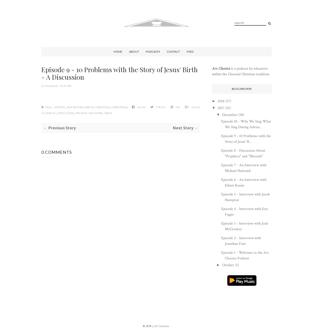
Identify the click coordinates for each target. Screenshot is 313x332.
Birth (89, 107)
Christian (102, 107)
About (134, 51)
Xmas (108, 113)
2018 (221, 101)
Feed (190, 51)
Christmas (119, 107)
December (230, 114)
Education (66, 113)
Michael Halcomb (88, 113)
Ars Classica (162, 326)
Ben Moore (75, 107)
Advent (59, 107)
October (228, 265)
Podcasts (153, 51)
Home (118, 51)
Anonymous (52, 86)
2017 (221, 108)
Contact (173, 51)
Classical (48, 113)
